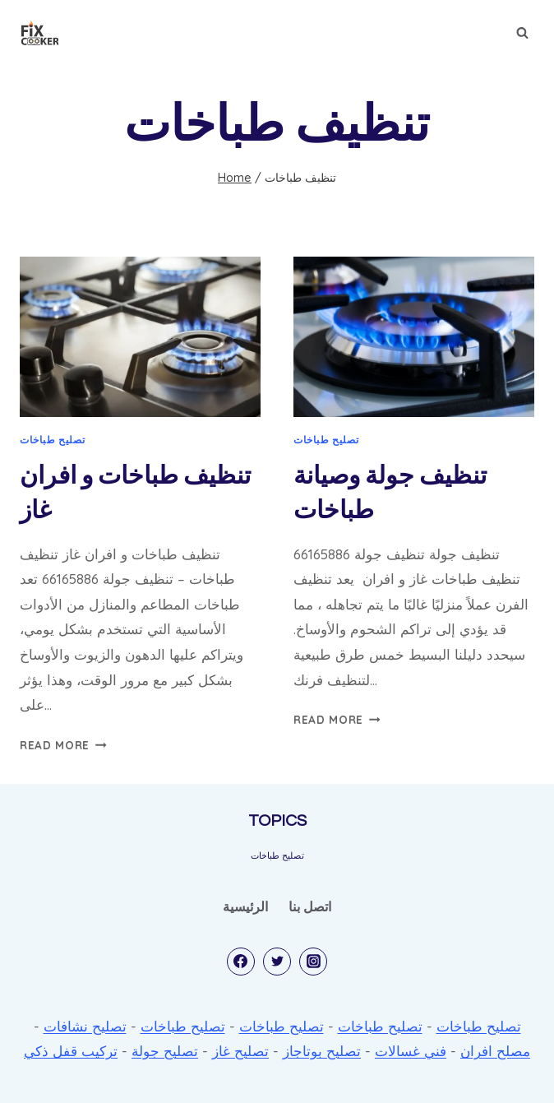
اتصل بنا (310, 906)
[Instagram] (313, 962)
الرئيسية (245, 906)
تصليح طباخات (52, 439)
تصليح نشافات (85, 1026)
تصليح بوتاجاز (322, 1050)
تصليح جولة (165, 1050)
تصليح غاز (240, 1050)
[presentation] (140, 337)
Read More (63, 745)
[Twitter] (277, 962)
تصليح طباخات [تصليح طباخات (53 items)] (277, 855)
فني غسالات (410, 1050)
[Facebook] (241, 962)
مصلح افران (495, 1050)
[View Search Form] (522, 33)
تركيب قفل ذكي (71, 1050)
